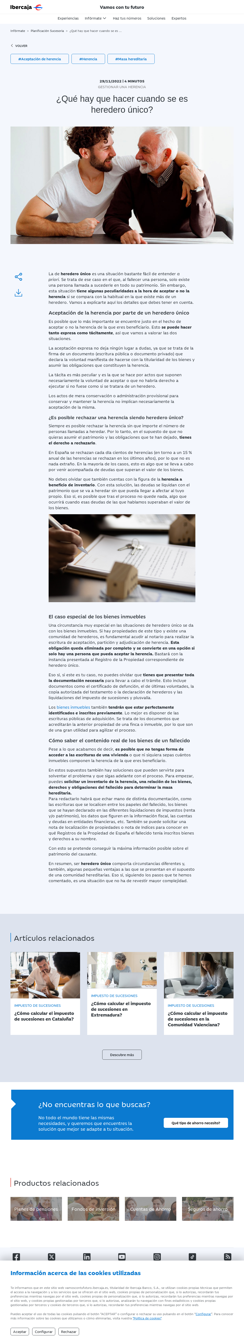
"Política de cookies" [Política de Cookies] (147, 1318)
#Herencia (88, 58)
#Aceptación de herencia (39, 58)
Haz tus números (127, 17)
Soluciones (156, 17)
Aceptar (19, 1331)
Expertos (179, 17)
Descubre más (122, 1054)
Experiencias (68, 17)
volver (18, 45)
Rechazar (68, 1331)
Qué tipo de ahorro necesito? (196, 1122)
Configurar (203, 1314)
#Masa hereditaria (131, 58)
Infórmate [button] (93, 17)
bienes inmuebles (73, 707)
